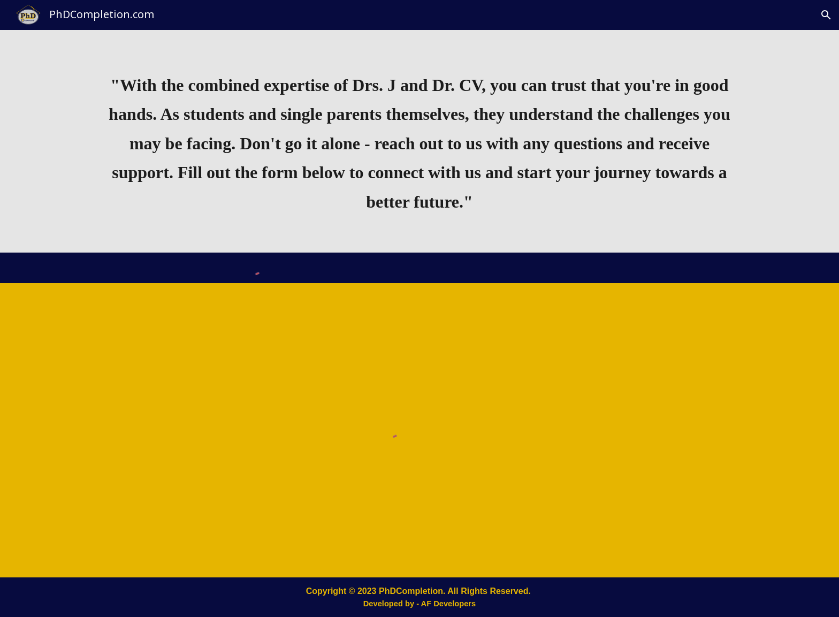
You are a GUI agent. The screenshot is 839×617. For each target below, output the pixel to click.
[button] (826, 15)
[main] (419, 141)
